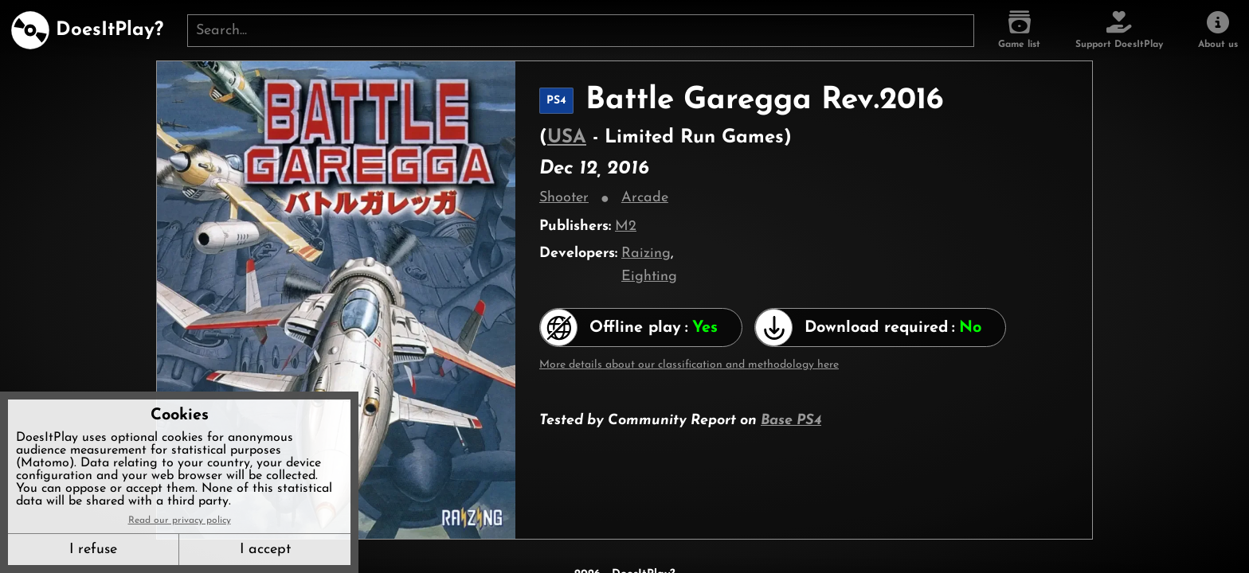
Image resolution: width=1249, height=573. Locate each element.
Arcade (644, 197)
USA (566, 137)
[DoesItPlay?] (87, 30)
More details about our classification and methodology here (689, 365)
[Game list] (1019, 30)
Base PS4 (791, 420)
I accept (265, 549)
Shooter (564, 197)
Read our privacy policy (179, 520)
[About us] (1218, 30)
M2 (625, 226)
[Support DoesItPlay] (1119, 30)
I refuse (93, 549)
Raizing (646, 253)
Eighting (649, 276)
